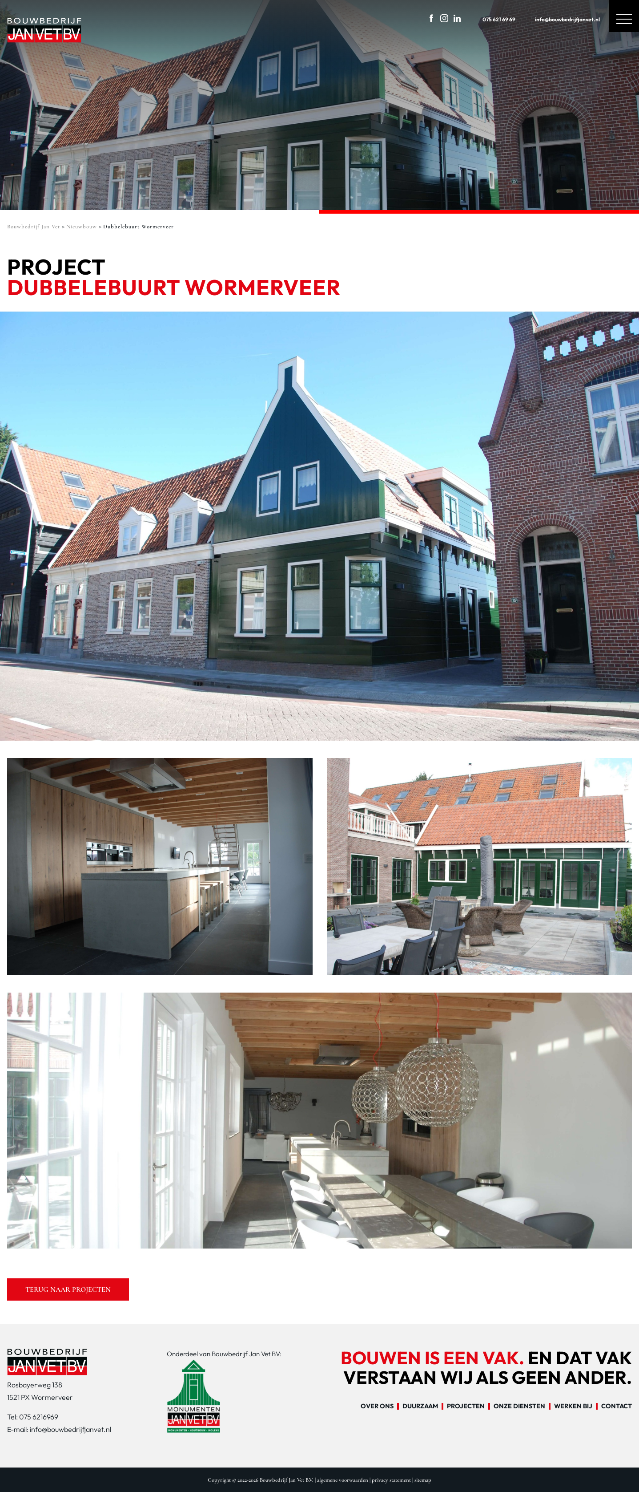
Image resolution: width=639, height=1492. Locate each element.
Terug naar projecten (68, 1289)
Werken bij (573, 1406)
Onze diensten (519, 1406)
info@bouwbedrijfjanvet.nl (559, 18)
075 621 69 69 (490, 18)
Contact (616, 1406)
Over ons (377, 1406)
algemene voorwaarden (342, 1480)
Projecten (466, 1406)
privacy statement (391, 1480)
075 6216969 (38, 1416)
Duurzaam (420, 1406)
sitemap (422, 1480)
